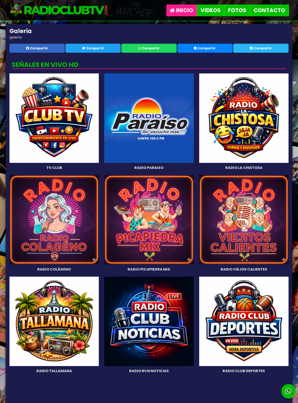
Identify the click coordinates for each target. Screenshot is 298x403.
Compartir (37, 48)
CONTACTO (269, 10)
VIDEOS (211, 10)
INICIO (181, 10)
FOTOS (237, 10)
